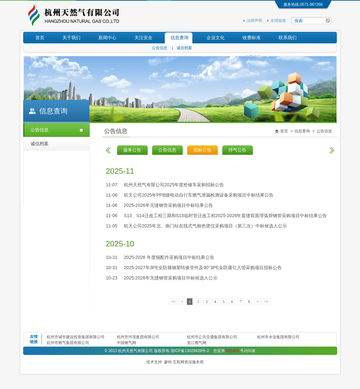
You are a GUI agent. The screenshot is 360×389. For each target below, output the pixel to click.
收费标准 (252, 37)
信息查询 (180, 37)
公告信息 (159, 48)
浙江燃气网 (196, 342)
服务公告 (132, 150)
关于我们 (71, 37)
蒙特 (168, 362)
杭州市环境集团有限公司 (138, 337)
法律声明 (254, 20)
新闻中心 (107, 37)
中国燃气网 (126, 342)
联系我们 (288, 37)
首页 (39, 37)
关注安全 (143, 37)
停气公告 (237, 150)
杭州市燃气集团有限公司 (68, 342)
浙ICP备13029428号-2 (190, 351)
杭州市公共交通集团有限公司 (212, 337)
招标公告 (202, 150)
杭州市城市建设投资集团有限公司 (76, 337)
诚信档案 (184, 48)
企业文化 (216, 37)
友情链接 (278, 20)
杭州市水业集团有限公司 (278, 337)
